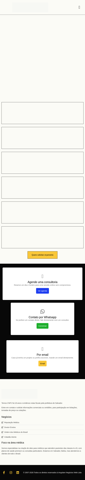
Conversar (42, 326)
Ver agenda (42, 291)
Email (42, 363)
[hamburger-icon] (79, 7)
